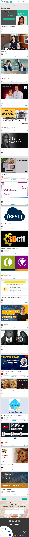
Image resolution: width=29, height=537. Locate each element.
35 (9, 498)
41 (17, 498)
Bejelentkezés (20, 1)
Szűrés (14, 5)
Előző (4, 498)
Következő (24, 498)
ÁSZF (24, 529)
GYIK (24, 532)
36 (10, 498)
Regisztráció (25, 1)
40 (16, 498)
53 (20, 498)
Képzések (16, 529)
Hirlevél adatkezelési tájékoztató (24, 531)
